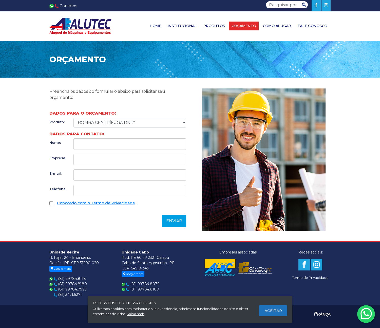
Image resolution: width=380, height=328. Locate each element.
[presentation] (87, 219)
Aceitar (273, 310)
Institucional (182, 26)
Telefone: (57, 189)
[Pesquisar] (283, 4)
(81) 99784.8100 (144, 289)
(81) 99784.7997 (72, 289)
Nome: (55, 142)
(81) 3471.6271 (70, 294)
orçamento (244, 26)
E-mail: (55, 173)
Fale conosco (312, 26)
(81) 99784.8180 (72, 284)
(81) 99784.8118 (72, 278)
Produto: (57, 122)
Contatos (68, 5)
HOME (155, 26)
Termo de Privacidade (310, 278)
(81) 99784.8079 (145, 284)
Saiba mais (135, 314)
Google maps (60, 268)
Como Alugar (277, 26)
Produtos (214, 26)
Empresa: (57, 158)
